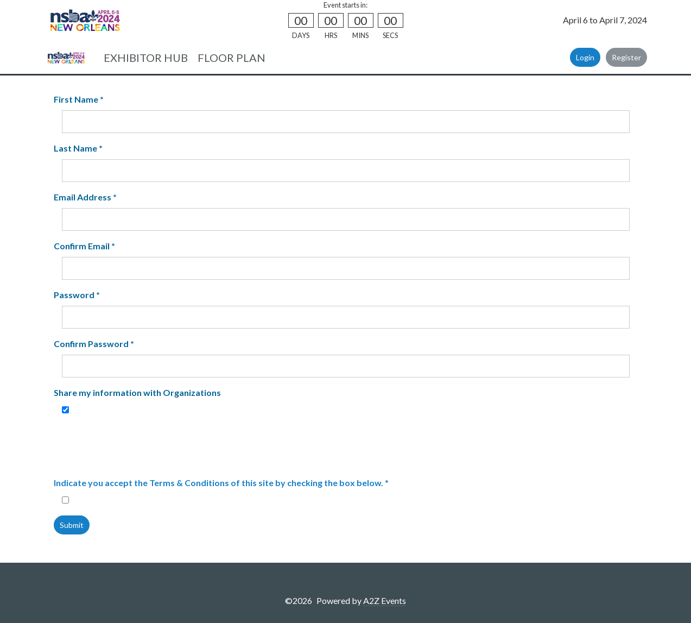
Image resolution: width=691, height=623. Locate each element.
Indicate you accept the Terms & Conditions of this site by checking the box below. (218, 482)
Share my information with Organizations (137, 392)
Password (77, 295)
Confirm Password (94, 343)
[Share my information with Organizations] (65, 409)
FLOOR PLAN (231, 57)
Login (585, 57)
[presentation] (144, 446)
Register (626, 57)
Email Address (85, 197)
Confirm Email (84, 246)
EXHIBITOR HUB (146, 57)
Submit (72, 525)
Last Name (78, 148)
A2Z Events (384, 600)
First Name (79, 99)
